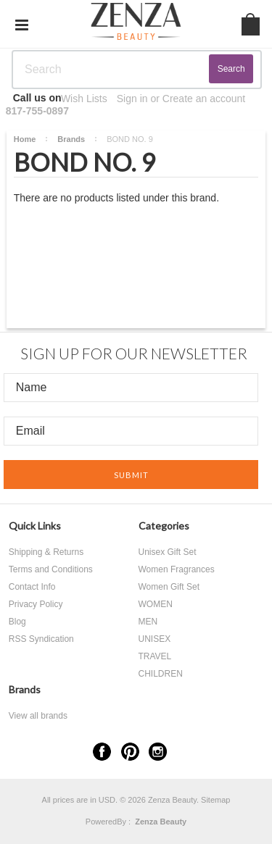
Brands (71, 139)
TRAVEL (155, 656)
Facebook (102, 752)
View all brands (38, 716)
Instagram (158, 752)
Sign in (132, 98)
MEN (148, 622)
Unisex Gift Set (168, 552)
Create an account (203, 98)
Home (25, 139)
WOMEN (156, 604)
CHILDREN (161, 674)
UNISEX (155, 639)
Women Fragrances (177, 569)
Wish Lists (84, 98)
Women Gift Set (169, 587)
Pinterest (130, 752)
